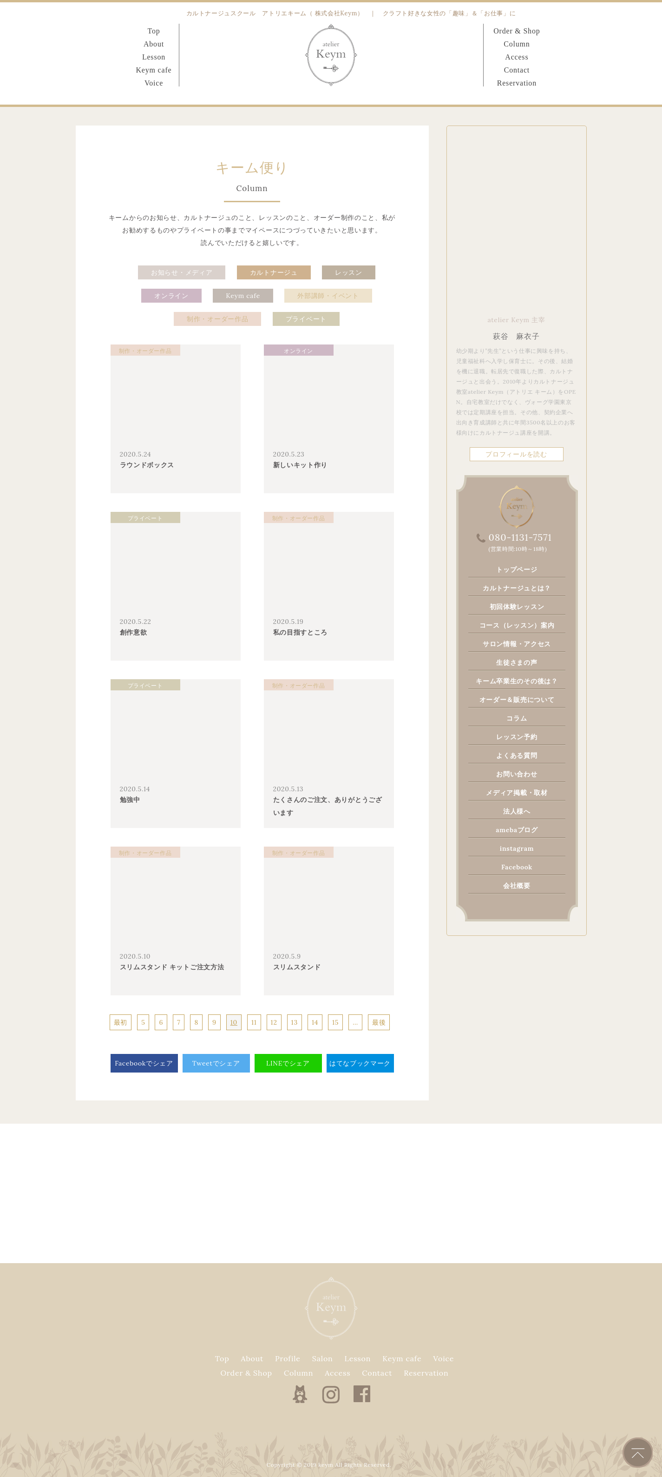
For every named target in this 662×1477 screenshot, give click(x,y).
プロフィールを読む (516, 454)
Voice (153, 83)
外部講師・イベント (328, 295)
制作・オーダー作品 (217, 319)
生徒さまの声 (516, 662)
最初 (120, 1022)
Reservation (517, 83)
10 (233, 1022)
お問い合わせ (516, 774)
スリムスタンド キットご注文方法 (172, 967)
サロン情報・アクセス (517, 644)
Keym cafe (154, 70)
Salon (322, 1358)
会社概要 (517, 885)
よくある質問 (516, 755)
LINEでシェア (288, 1063)
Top (153, 31)
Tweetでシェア (216, 1063)
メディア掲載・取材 (516, 792)
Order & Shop (516, 31)
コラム (516, 718)
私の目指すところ (300, 632)
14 (315, 1022)
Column (517, 44)
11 (254, 1022)
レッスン (348, 272)
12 (274, 1022)
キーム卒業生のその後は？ (516, 681)
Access (516, 57)
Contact (517, 70)
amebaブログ (517, 830)
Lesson (153, 57)
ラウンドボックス (147, 465)
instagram (517, 848)
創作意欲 (133, 632)
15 (335, 1022)
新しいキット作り (300, 465)
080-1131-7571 (520, 537)
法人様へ (517, 811)
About (154, 44)
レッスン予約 (516, 737)
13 (294, 1022)
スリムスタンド (297, 967)
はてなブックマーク (360, 1063)
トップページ (516, 569)
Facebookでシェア (144, 1063)
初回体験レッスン (517, 607)
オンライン (171, 295)
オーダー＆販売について (517, 699)
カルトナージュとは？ (517, 588)
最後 (379, 1022)
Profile (288, 1358)
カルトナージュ (274, 272)
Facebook (516, 867)
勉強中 (130, 799)
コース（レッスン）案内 (517, 625)
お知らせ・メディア (181, 272)
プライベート (306, 319)
